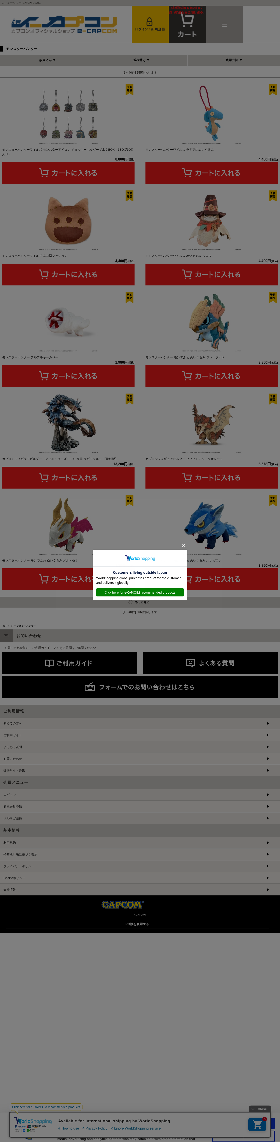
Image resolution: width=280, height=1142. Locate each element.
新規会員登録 (13, 933)
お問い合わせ (13, 885)
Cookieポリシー (14, 1004)
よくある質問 (13, 873)
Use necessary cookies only (243, 1108)
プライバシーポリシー (19, 993)
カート (187, 10)
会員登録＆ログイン (150, 24)
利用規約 (10, 969)
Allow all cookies (243, 1095)
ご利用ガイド (13, 862)
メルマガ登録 (13, 945)
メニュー (224, 24)
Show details (229, 1133)
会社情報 (10, 1016)
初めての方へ (13, 850)
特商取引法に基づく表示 (20, 981)
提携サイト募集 (14, 897)
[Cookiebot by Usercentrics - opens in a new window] (28, 1133)
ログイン (10, 921)
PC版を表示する (137, 1050)
